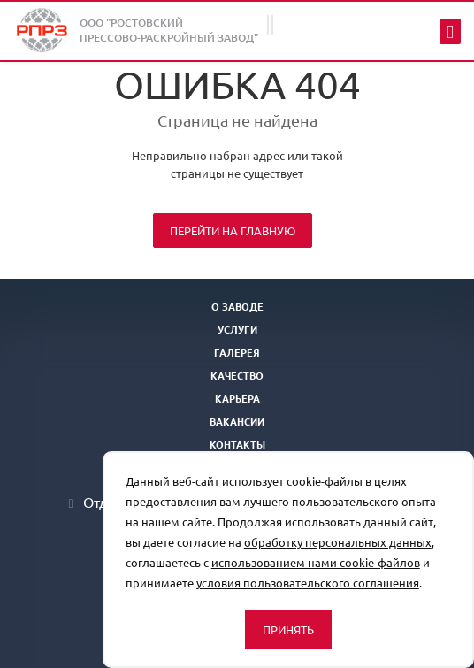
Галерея (237, 352)
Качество (237, 375)
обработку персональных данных (338, 541)
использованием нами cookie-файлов (315, 562)
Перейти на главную (232, 230)
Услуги (237, 329)
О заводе (237, 306)
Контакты (237, 444)
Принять (288, 629)
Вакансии (237, 421)
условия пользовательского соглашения (307, 582)
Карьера (237, 398)
